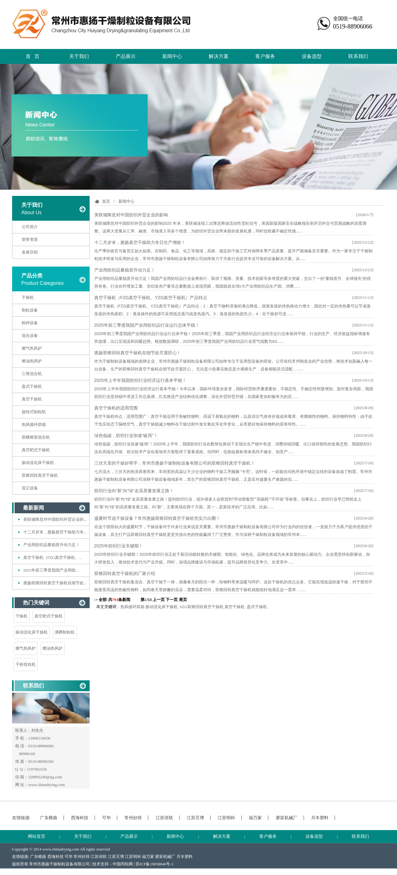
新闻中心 (172, 56)
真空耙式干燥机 (36, 450)
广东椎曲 (48, 817)
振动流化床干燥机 (38, 462)
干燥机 (28, 297)
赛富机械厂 (286, 817)
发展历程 (30, 252)
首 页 (32, 56)
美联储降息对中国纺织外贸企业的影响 (131, 214)
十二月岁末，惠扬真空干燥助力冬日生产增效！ (139, 242)
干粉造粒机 (26, 664)
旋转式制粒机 (34, 411)
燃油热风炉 (32, 361)
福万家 (255, 817)
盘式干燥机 (32, 386)
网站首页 (36, 836)
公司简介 (30, 226)
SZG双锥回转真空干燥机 (202, 606)
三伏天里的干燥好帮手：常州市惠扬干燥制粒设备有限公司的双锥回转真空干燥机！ (174, 463)
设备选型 (312, 56)
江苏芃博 (195, 817)
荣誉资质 (30, 239)
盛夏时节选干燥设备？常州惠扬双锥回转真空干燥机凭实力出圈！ (157, 518)
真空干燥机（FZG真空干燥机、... (52, 557)
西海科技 (79, 817)
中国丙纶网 (123, 864)
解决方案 (219, 56)
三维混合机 (32, 373)
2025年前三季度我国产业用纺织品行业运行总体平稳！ (146, 325)
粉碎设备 (30, 322)
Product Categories (42, 283)
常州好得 (133, 817)
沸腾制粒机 (65, 632)
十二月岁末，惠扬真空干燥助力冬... (55, 532)
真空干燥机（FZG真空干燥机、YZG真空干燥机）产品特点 (150, 297)
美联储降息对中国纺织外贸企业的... (55, 519)
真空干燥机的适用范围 (116, 407)
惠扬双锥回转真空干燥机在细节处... (55, 583)
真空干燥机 (32, 399)
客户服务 (265, 56)
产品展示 (126, 56)
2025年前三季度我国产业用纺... (51, 570)
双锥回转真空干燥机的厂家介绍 (124, 573)
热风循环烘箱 (34, 424)
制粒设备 (30, 310)
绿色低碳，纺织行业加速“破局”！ (126, 435)
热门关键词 (36, 603)
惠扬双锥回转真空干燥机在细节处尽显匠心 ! (136, 352)
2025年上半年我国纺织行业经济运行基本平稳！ (140, 380)
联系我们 (358, 56)
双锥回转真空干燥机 (40, 475)
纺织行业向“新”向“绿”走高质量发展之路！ (134, 490)
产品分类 (31, 276)
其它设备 (30, 488)
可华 (106, 817)
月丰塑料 (319, 817)
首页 (106, 201)
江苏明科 (226, 817)
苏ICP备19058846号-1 (154, 864)
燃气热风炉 (32, 348)
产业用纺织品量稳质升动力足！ (51, 544)
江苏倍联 (164, 817)
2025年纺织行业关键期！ (118, 545)
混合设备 (30, 335)
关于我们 (79, 56)
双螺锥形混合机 (36, 437)
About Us (31, 212)
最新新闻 (33, 508)
